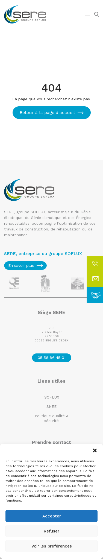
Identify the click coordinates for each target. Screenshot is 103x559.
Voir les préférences (51, 546)
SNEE (51, 406)
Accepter (51, 516)
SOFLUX (51, 397)
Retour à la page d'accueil (47, 112)
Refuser (51, 531)
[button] (95, 450)
